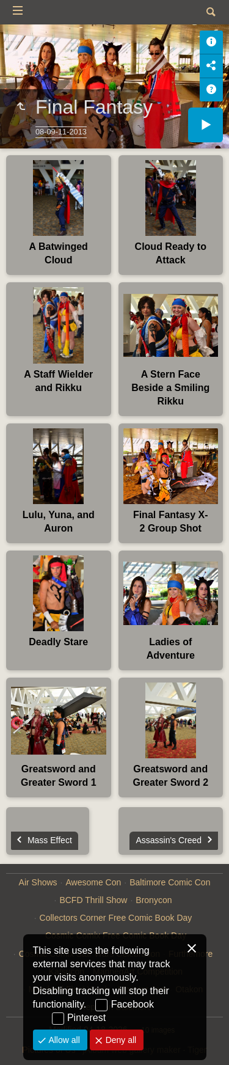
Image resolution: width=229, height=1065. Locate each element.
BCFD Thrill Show (93, 900)
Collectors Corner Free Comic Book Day (116, 918)
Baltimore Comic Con (169, 882)
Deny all (119, 1040)
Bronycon (154, 900)
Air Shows (38, 882)
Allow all (63, 1040)
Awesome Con (93, 882)
